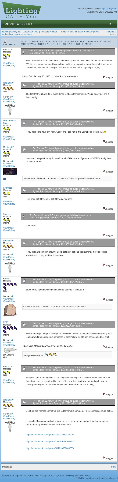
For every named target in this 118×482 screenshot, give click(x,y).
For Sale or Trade (49, 32)
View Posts (8, 63)
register (112, 8)
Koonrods (7, 49)
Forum (8, 23)
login (104, 8)
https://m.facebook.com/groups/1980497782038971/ (50, 441)
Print (113, 467)
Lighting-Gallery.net (11, 32)
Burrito (6, 278)
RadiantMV (8, 83)
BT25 (5, 322)
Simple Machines (65, 476)
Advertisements (30, 32)
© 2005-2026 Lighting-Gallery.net (17, 475)
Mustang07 (8, 147)
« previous (111, 32)
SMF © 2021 (52, 476)
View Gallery (9, 65)
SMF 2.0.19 (40, 476)
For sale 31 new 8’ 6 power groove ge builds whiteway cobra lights (61, 50)
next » (113, 34)
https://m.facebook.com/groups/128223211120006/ (50, 435)
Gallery (25, 23)
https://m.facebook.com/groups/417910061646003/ (50, 448)
